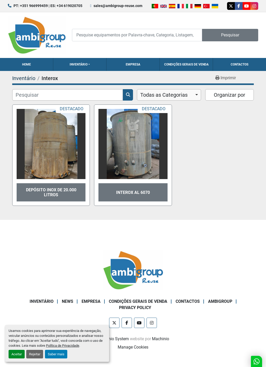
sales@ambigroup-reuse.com (118, 6)
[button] (79, 64)
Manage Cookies (133, 347)
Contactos (239, 64)
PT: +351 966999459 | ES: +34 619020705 (48, 6)
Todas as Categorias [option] (164, 95)
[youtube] (246, 6)
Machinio (160, 338)
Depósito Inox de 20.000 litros (51, 192)
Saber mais (56, 354)
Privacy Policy (135, 307)
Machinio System (113, 338)
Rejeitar (34, 354)
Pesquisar (230, 34)
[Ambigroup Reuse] (133, 269)
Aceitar (16, 354)
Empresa (133, 64)
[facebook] (239, 6)
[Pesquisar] (67, 95)
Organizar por (229, 95)
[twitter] (231, 6)
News (67, 301)
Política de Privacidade (62, 346)
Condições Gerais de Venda (186, 64)
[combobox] (169, 95)
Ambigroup (220, 301)
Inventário (79, 64)
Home (26, 64)
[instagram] (254, 6)
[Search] (137, 35)
